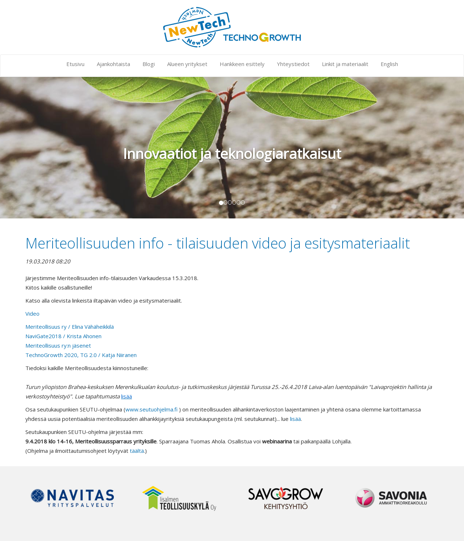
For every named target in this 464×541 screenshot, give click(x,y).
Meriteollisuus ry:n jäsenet (58, 345)
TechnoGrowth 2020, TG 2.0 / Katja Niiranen (81, 354)
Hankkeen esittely (242, 63)
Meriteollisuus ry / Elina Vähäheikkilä (69, 326)
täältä (137, 450)
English (389, 63)
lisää (295, 418)
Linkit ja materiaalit (345, 63)
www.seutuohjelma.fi (151, 409)
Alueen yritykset (187, 63)
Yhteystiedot (293, 63)
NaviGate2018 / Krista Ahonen (63, 336)
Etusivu (75, 63)
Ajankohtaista (113, 63)
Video (32, 313)
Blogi (148, 63)
